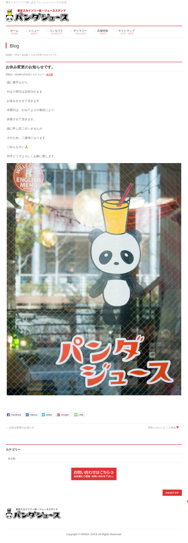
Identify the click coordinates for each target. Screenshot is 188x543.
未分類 (25, 55)
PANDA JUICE (89, 534)
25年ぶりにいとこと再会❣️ (165, 427)
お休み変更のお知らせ (20, 427)
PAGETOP (172, 492)
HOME (9, 55)
